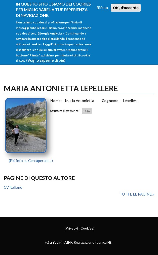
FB (109, 242)
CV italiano (13, 187)
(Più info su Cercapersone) (31, 160)
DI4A (87, 111)
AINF (68, 242)
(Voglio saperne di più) (45, 55)
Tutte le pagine (136, 194)
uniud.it (56, 242)
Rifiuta (102, 3)
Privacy (71, 228)
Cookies (87, 228)
